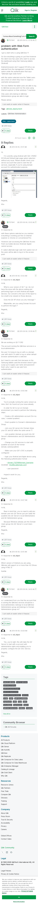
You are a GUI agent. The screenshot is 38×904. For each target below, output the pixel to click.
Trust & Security (7, 820)
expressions (18, 705)
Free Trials (5, 791)
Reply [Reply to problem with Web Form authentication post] (30, 131)
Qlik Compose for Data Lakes (12, 760)
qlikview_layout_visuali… (12, 689)
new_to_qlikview (9, 682)
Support (4, 804)
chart (11, 698)
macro (26, 705)
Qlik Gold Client (6, 773)
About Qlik (5, 813)
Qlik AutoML (5, 750)
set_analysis (8, 705)
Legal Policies (6, 871)
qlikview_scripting (10, 685)
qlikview (25, 695)
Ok (19, 897)
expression (7, 702)
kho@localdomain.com (17, 465)
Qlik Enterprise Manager (9, 766)
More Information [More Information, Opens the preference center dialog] (19, 901)
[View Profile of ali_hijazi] (12, 40)
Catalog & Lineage (7, 769)
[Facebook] (11, 852)
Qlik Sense (5, 747)
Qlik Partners (5, 788)
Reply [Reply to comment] (30, 215)
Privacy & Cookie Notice (10, 874)
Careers (4, 829)
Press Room (5, 816)
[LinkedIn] (6, 852)
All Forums (12, 727)
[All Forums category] (4, 727)
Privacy (3, 826)
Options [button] (34, 27)
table (25, 702)
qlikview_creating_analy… (12, 695)
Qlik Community (7, 848)
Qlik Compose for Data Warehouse (14, 763)
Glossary (4, 798)
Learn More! (27, 20)
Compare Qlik (6, 794)
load (19, 702)
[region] (19, 890)
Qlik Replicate (6, 756)
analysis (21, 708)
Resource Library (7, 785)
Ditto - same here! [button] (9, 121)
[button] (35, 40)
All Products (5, 740)
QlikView (5, 27)
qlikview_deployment (14, 109)
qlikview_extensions (10, 708)
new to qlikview (22, 682)
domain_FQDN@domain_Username (20, 463)
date (14, 702)
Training (4, 801)
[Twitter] (2, 852)
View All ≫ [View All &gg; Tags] (6, 714)
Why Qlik (4, 776)
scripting (29, 708)
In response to (6, 230)
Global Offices (6, 836)
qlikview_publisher (21, 698)
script (5, 698)
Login (27, 2)
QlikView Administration (17, 113)
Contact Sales (6, 839)
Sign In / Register (31, 10)
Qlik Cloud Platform (8, 743)
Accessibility (5, 823)
